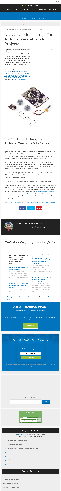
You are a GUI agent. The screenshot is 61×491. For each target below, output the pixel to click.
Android (41, 18)
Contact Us (46, 2)
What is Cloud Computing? (15, 444)
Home (28, 2)
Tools (39, 2)
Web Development (22, 18)
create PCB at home (19, 80)
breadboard (20, 69)
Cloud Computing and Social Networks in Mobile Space (23, 448)
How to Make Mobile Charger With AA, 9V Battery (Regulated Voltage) (41, 279)
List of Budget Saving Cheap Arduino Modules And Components (41, 261)
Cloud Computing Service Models (17, 440)
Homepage (21, 434)
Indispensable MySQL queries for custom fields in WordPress (25, 460)
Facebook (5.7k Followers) (10, 488)
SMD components (18, 78)
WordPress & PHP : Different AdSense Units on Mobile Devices (18, 285)
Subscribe (31, 357)
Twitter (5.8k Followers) (10, 483)
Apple (33, 18)
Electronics (19, 14)
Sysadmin (9, 14)
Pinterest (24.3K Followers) (10, 479)
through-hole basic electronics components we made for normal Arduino (29, 193)
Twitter (31, 208)
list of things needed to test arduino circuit (33, 202)
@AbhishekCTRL (41, 228)
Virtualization (39, 14)
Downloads (51, 14)
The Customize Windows (30, 6)
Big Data (29, 14)
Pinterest (39, 208)
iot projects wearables (16, 202)
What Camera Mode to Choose (16, 456)
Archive (33, 2)
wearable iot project (50, 202)
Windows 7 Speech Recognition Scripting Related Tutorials (24, 464)
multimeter (7, 71)
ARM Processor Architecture (16, 452)
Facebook (22, 208)
